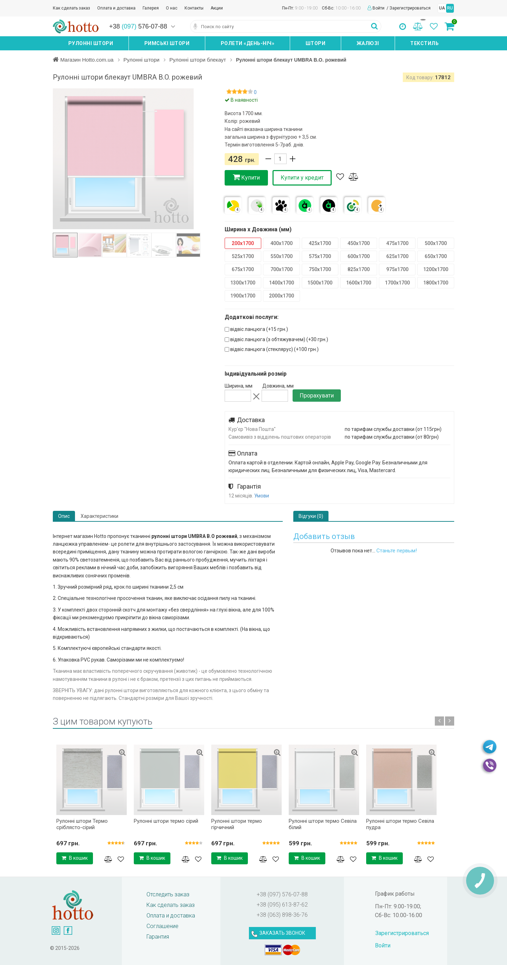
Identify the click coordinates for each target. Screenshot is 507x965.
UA (442, 8)
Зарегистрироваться (410, 8)
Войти (379, 8)
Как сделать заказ (71, 8)
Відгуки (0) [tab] (311, 516)
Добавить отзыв (324, 536)
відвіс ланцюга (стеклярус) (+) (272, 349)
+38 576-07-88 (138, 26)
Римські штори (167, 43)
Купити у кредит (302, 177)
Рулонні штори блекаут (202, 60)
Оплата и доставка (116, 8)
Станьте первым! (396, 550)
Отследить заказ (167, 894)
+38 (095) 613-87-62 (282, 904)
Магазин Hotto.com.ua (88, 59)
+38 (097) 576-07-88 (282, 894)
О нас (171, 8)
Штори (316, 43)
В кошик (75, 858)
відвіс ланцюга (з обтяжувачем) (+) (276, 339)
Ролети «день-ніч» (248, 43)
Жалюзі (368, 43)
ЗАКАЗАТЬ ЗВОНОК (282, 933)
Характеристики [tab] (99, 516)
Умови (261, 496)
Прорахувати (317, 395)
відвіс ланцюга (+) (256, 329)
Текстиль (424, 43)
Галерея (151, 8)
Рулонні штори (90, 43)
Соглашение (162, 926)
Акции (217, 8)
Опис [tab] (64, 516)
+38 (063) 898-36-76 (282, 914)
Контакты (194, 8)
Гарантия (157, 936)
